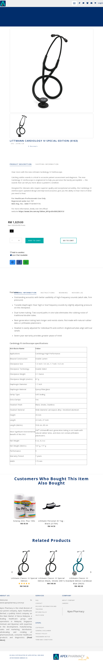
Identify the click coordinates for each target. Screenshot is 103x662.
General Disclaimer (43, 630)
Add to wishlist (17, 252)
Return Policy (41, 612)
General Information (25, 293)
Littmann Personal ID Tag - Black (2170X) (51, 522)
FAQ (37, 600)
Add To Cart (34, 240)
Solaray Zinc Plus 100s (24, 521)
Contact (39, 603)
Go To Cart (68, 241)
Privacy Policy (41, 633)
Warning (63, 293)
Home (12, 15)
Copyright (40, 627)
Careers (65, 603)
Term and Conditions (44, 640)
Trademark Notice (43, 636)
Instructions (48, 293)
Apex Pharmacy (75, 611)
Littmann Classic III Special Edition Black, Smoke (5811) (51, 579)
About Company (68, 600)
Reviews (77, 293)
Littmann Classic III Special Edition (24, 579)
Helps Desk (40, 615)
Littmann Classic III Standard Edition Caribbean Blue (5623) (79, 581)
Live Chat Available (19, 255)
